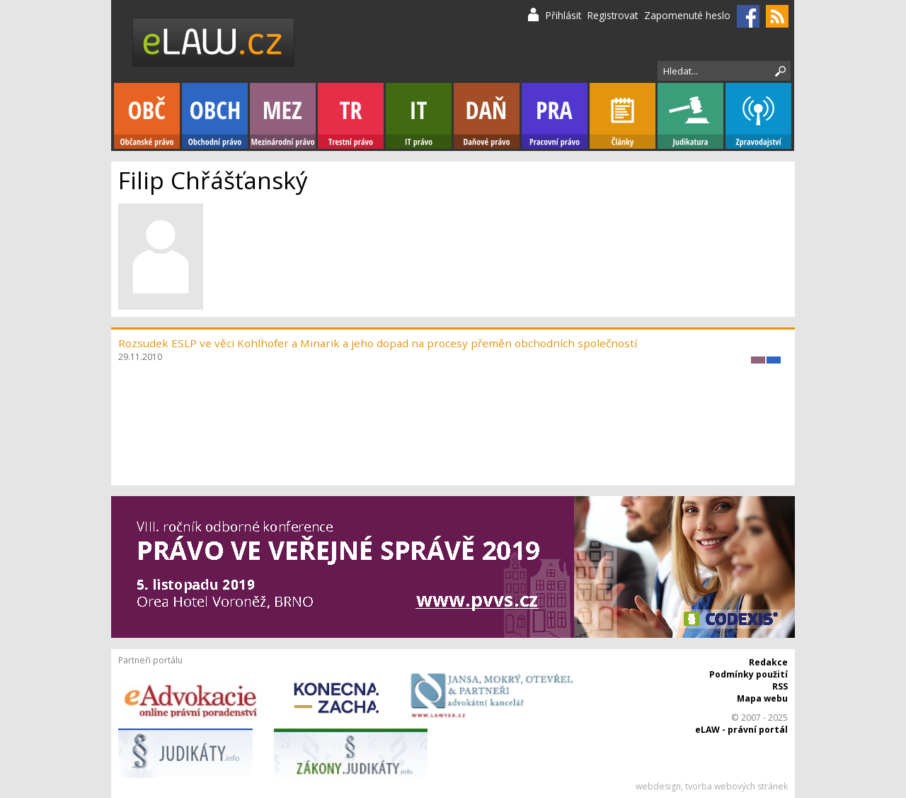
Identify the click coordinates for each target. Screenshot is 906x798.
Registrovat (612, 15)
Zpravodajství (758, 116)
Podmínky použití (748, 674)
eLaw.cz (214, 42)
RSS (780, 686)
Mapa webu (762, 698)
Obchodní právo (215, 116)
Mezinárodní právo (283, 116)
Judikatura (690, 116)
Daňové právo (487, 116)
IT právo (419, 116)
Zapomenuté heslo (687, 15)
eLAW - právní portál (741, 730)
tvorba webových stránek (736, 786)
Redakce (768, 662)
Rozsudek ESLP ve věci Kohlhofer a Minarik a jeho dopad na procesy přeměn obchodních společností (377, 343)
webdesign (658, 786)
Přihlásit (563, 15)
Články (622, 116)
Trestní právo (351, 116)
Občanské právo (147, 116)
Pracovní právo (554, 116)
